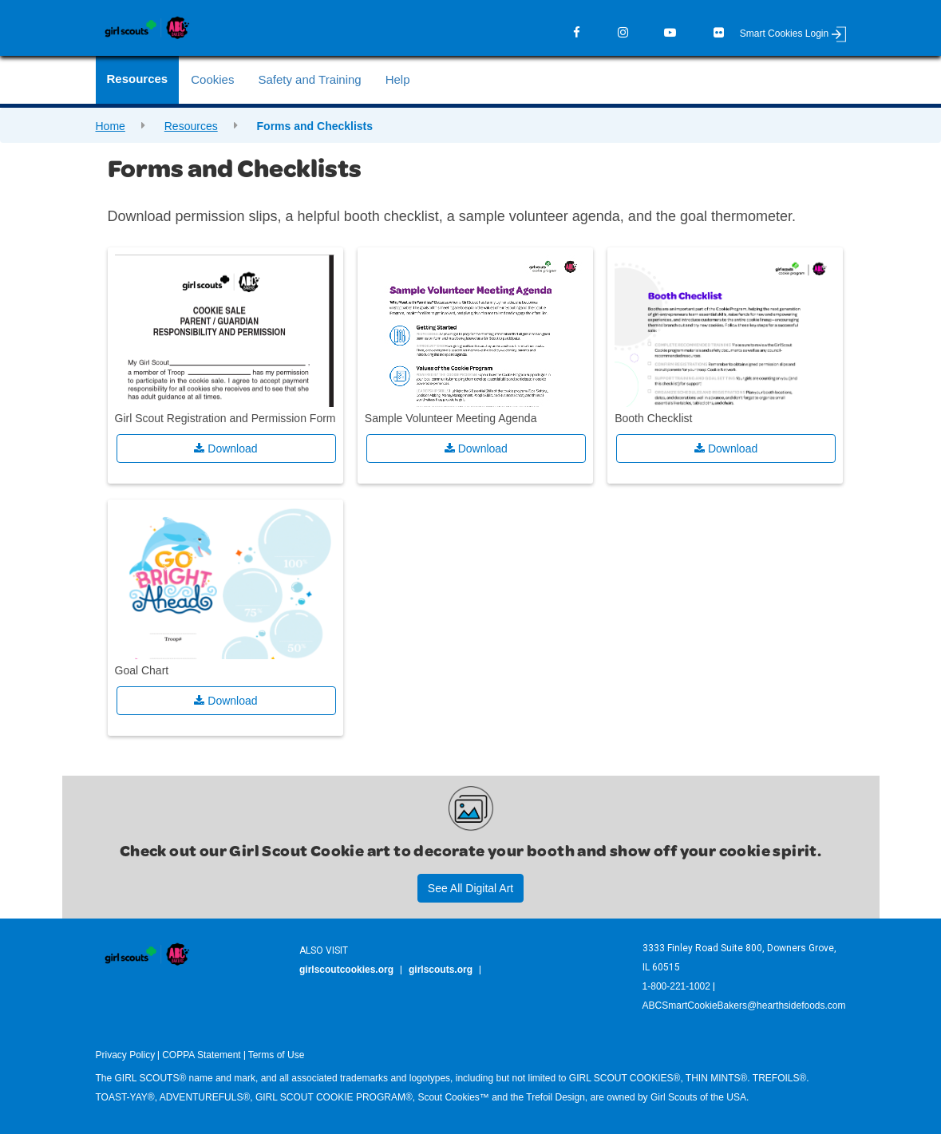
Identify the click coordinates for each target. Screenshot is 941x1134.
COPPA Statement (201, 1055)
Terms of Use (276, 1055)
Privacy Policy (126, 1055)
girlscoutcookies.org (346, 969)
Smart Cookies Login (793, 33)
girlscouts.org (440, 969)
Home (110, 126)
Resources (191, 126)
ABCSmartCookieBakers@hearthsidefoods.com (744, 1005)
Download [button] (225, 448)
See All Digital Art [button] (470, 888)
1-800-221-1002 (676, 986)
